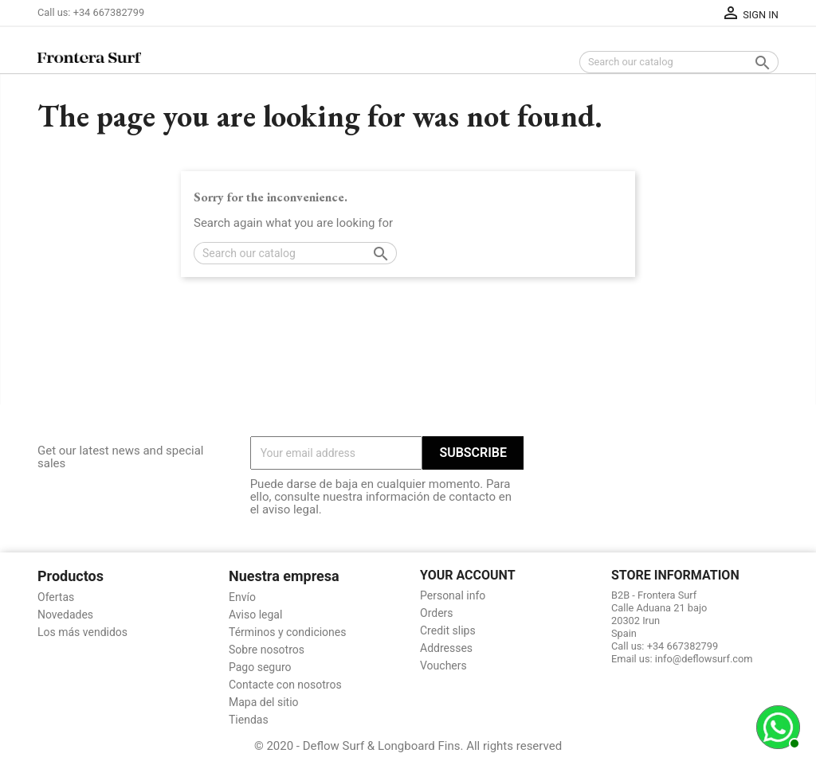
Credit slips (448, 630)
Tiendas (249, 719)
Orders (436, 613)
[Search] (679, 62)
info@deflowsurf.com (704, 659)
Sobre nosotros (266, 649)
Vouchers (443, 665)
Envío (242, 597)
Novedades (65, 614)
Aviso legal (255, 614)
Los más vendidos (82, 632)
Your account (468, 575)
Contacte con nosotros (285, 684)
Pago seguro (260, 667)
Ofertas (55, 597)
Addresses (446, 648)
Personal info (452, 595)
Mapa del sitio (264, 702)
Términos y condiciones (287, 632)
